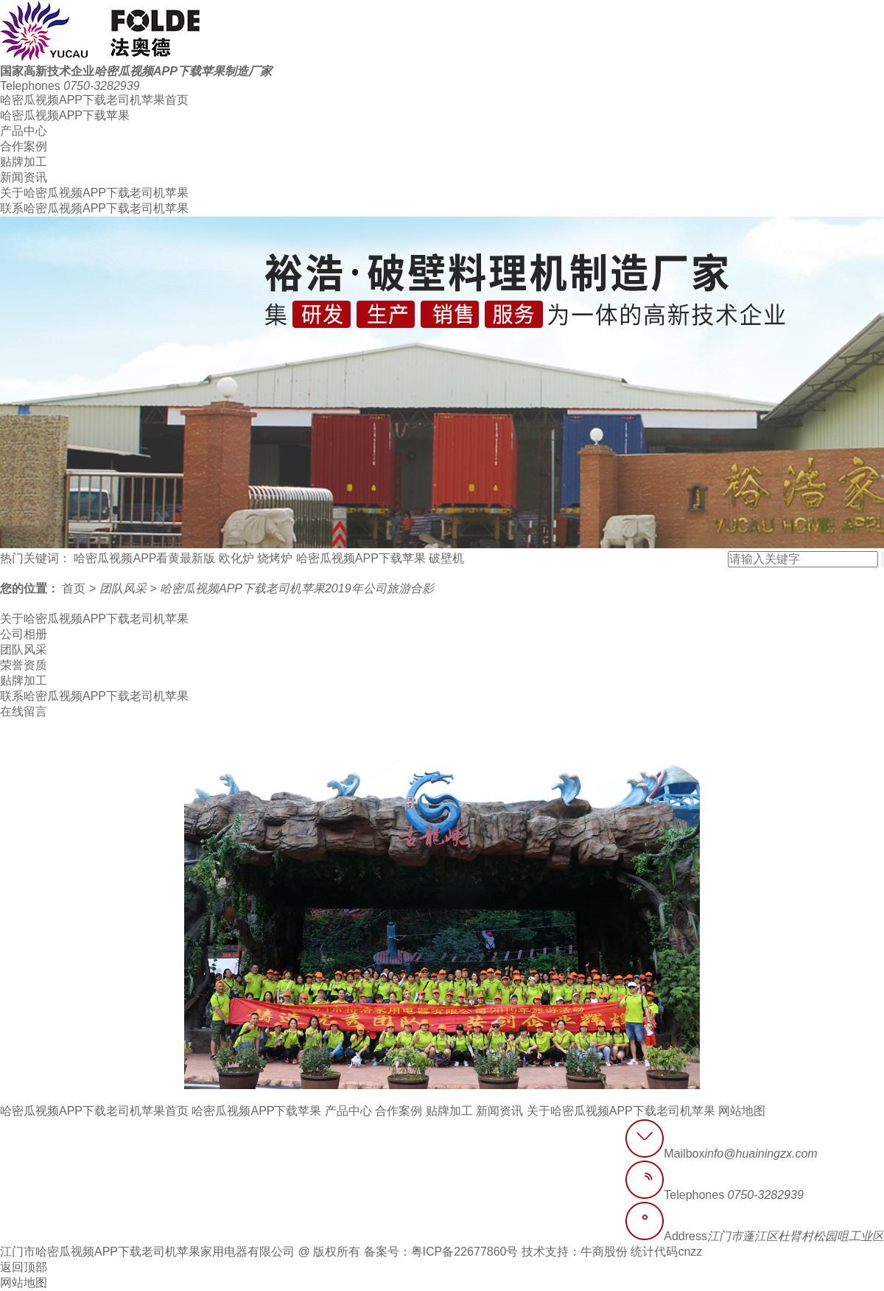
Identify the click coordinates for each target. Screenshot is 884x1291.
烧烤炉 (274, 558)
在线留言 (23, 711)
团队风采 (124, 588)
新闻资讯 (23, 177)
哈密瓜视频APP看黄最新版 (144, 558)
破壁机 (446, 558)
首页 (75, 588)
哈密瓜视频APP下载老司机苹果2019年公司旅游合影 (297, 588)
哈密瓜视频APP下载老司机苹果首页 (94, 100)
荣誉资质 (23, 665)
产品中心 (23, 131)
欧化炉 (236, 558)
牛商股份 (604, 1251)
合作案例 (23, 146)
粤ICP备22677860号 (465, 1251)
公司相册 (23, 634)
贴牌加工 (23, 161)
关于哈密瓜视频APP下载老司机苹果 (94, 192)
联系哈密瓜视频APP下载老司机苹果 (94, 208)
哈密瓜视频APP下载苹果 (65, 115)
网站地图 (741, 1111)
